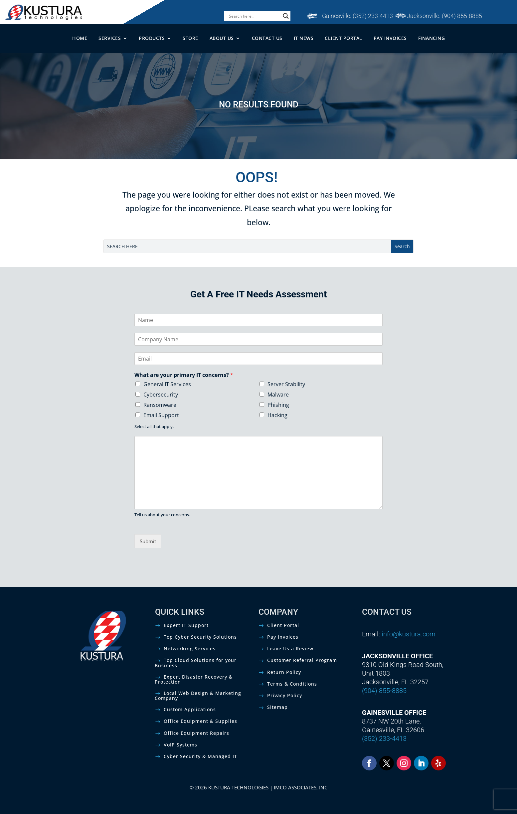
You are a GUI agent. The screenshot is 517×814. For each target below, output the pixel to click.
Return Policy (284, 672)
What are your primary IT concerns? (183, 375)
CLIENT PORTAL (343, 38)
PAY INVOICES (390, 38)
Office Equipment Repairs (196, 733)
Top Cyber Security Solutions (200, 637)
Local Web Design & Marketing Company (198, 695)
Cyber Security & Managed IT (200, 756)
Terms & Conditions (292, 684)
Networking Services (190, 648)
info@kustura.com (408, 634)
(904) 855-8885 (462, 15)
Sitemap (277, 707)
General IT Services (167, 384)
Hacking (277, 415)
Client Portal (283, 625)
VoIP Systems (180, 744)
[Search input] (254, 16)
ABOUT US (222, 38)
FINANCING (431, 38)
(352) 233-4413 (373, 15)
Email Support (161, 415)
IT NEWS (304, 38)
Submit (148, 541)
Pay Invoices (282, 637)
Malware (278, 394)
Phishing (278, 404)
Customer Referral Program (302, 660)
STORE (190, 38)
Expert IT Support (186, 625)
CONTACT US (267, 38)
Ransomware (159, 404)
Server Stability (286, 384)
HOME (79, 38)
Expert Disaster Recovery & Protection (194, 679)
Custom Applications (190, 709)
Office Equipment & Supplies (200, 721)
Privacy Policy (284, 695)
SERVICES (109, 38)
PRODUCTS (152, 38)
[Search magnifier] (285, 16)
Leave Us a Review (290, 648)
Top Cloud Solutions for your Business (196, 662)
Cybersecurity (160, 394)
